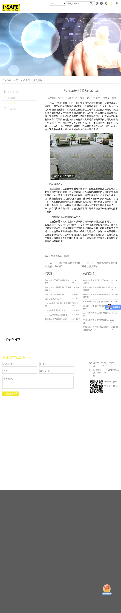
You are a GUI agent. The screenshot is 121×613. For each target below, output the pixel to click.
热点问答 (10, 103)
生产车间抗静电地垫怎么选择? (96, 301)
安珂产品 (69, 10)
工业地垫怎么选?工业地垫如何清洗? (96, 314)
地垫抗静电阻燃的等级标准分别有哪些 (96, 288)
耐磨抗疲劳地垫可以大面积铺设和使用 (96, 281)
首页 (50, 10)
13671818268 (113, 370)
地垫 (66, 256)
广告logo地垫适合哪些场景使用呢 (58, 304)
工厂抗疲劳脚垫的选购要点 (56, 315)
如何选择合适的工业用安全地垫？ (57, 281)
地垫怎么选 (56, 256)
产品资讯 (25, 80)
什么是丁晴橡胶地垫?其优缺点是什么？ (96, 307)
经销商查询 (92, 10)
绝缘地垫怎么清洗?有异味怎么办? (96, 321)
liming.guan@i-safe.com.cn (108, 364)
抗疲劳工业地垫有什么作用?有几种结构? (96, 295)
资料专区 (104, 10)
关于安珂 (58, 10)
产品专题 (10, 109)
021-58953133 (101, 371)
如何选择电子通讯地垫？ (55, 294)
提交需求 (11, 393)
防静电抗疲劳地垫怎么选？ (56, 319)
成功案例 (80, 10)
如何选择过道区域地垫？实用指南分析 (58, 288)
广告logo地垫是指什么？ (55, 310)
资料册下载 (11, 92)
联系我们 (115, 10)
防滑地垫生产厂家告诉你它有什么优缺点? (96, 328)
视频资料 (10, 98)
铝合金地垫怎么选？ (53, 299)
